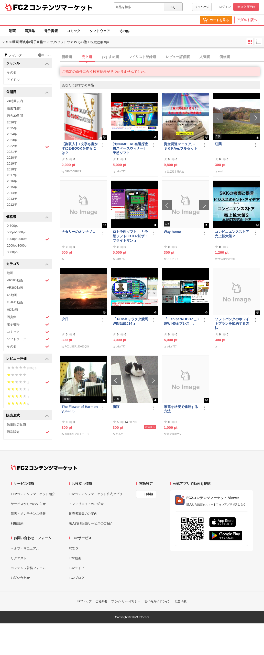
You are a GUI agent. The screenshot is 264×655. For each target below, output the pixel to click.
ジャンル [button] (27, 63)
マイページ (202, 7)
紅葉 (218, 144)
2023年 (12, 140)
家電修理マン (174, 434)
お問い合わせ (20, 578)
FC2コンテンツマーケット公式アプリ (95, 494)
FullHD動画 (15, 302)
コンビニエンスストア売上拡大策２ (232, 234)
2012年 (12, 204)
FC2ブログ (76, 578)
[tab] (162, 57)
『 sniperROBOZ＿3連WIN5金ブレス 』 (181, 321)
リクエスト (19, 558)
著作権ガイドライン (157, 601)
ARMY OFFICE (73, 171)
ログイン (225, 7)
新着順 (67, 57)
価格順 (225, 57)
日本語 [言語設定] (148, 494)
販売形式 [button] (27, 415)
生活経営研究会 (175, 171)
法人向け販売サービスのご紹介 (91, 523)
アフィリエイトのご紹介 (86, 504)
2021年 (12, 152)
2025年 (12, 128)
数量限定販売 (16, 424)
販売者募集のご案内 (83, 513)
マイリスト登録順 (142, 57)
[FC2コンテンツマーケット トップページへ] (44, 467)
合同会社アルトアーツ (77, 434)
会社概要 (101, 601)
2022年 (28, 146)
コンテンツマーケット (61, 7)
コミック (73, 31)
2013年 (12, 199)
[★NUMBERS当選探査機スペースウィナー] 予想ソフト (131, 148)
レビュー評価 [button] (27, 359)
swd (220, 171)
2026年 (12, 122)
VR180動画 (28, 280)
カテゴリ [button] (27, 264)
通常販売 (28, 432)
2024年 (12, 134)
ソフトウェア (99, 31)
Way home (172, 232)
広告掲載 (181, 601)
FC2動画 (75, 558)
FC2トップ (84, 601)
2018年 (12, 169)
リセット (45, 55)
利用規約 (17, 523)
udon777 (120, 171)
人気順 (204, 57)
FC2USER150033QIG (77, 346)
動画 (12, 31)
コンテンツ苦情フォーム (28, 568)
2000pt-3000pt (17, 245)
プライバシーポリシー (126, 601)
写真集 (30, 31)
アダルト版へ (247, 20)
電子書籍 (51, 31)
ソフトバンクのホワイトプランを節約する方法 (232, 323)
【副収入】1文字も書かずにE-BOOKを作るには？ (80, 148)
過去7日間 (14, 108)
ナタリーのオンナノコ (79, 232)
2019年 (12, 163)
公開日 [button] (27, 92)
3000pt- (12, 252)
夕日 (65, 319)
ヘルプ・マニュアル (25, 548)
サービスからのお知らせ (28, 504)
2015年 (12, 187)
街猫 (116, 407)
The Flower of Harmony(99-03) (80, 409)
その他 (124, 31)
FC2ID (73, 548)
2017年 (12, 175)
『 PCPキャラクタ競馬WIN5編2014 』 (130, 321)
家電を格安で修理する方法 (181, 409)
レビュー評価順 (178, 57)
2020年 (12, 157)
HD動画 (12, 309)
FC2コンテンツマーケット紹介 (33, 494)
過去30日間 (15, 116)
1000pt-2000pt (28, 239)
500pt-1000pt (16, 232)
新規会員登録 (246, 7)
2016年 (12, 181)
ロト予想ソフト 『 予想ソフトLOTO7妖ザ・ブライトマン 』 (130, 236)
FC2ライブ (76, 568)
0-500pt (12, 225)
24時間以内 (15, 101)
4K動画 (12, 295)
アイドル (13, 80)
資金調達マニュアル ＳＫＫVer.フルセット (181, 146)
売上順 (87, 57)
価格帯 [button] (27, 217)
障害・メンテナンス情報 (28, 513)
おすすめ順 (110, 57)
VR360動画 (15, 287)
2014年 (12, 193)
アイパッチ (173, 259)
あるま (119, 434)
